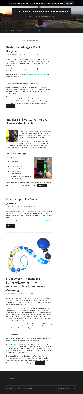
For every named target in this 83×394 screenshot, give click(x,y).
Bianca (20, 293)
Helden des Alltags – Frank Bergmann (27, 69)
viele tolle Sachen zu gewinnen (34, 211)
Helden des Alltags (14, 61)
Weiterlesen (10, 106)
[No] (81, 3)
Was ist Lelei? (10, 30)
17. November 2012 (11, 54)
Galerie (19, 30)
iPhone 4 (36, 145)
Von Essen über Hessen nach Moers (41, 11)
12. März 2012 (10, 206)
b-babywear (16, 344)
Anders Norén (66, 388)
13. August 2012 (10, 127)
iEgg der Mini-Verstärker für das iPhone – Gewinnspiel (28, 121)
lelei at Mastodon (10, 378)
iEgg (49, 131)
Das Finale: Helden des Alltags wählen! (37, 74)
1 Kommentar (30, 127)
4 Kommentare (29, 293)
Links (28, 30)
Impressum (36, 30)
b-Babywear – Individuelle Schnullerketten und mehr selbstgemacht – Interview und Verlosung (28, 284)
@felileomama (38, 298)
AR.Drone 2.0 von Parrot (43, 221)
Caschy (11, 211)
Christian (22, 54)
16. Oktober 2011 (11, 293)
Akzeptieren (69, 3)
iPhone (33, 135)
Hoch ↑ (75, 388)
